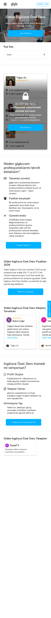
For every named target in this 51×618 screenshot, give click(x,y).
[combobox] (25, 54)
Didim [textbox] (9, 54)
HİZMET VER (42, 4)
